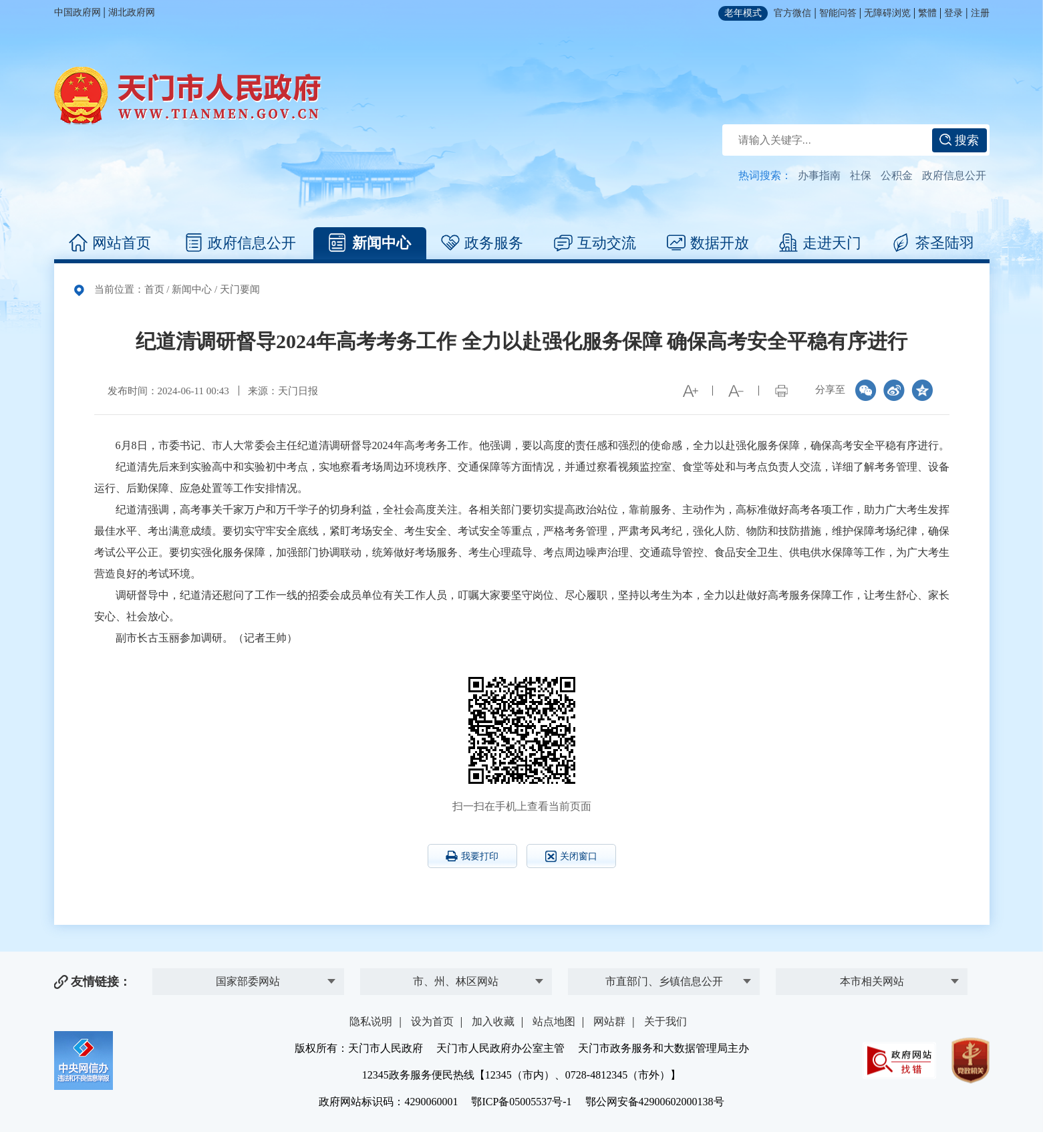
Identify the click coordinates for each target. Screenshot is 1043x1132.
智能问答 (838, 13)
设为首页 (432, 1021)
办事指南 (819, 175)
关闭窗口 (571, 856)
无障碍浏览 (887, 13)
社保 (860, 175)
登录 (953, 13)
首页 (154, 289)
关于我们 (665, 1021)
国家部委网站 (248, 981)
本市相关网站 (872, 981)
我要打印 (472, 856)
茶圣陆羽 (933, 243)
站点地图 (554, 1021)
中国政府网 (77, 12)
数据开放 (708, 243)
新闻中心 (370, 243)
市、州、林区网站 (455, 981)
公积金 (897, 175)
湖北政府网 (131, 12)
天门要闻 (240, 289)
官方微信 (792, 13)
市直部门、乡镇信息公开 (664, 981)
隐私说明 (370, 1021)
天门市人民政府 (187, 95)
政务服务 (482, 243)
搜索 (959, 140)
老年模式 (743, 13)
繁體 (927, 13)
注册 (980, 13)
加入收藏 (493, 1021)
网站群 (609, 1021)
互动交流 (595, 243)
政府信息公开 (954, 175)
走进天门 (820, 243)
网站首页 (110, 243)
